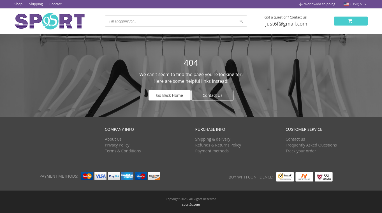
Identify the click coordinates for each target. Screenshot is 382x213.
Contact (56, 4)
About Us (113, 139)
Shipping (36, 4)
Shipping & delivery (212, 139)
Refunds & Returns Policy (218, 145)
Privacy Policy (117, 145)
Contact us (295, 139)
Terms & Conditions (123, 151)
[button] (355, 4)
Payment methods (212, 151)
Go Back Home (169, 95)
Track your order (301, 151)
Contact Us (213, 95)
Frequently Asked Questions (311, 145)
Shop (19, 4)
